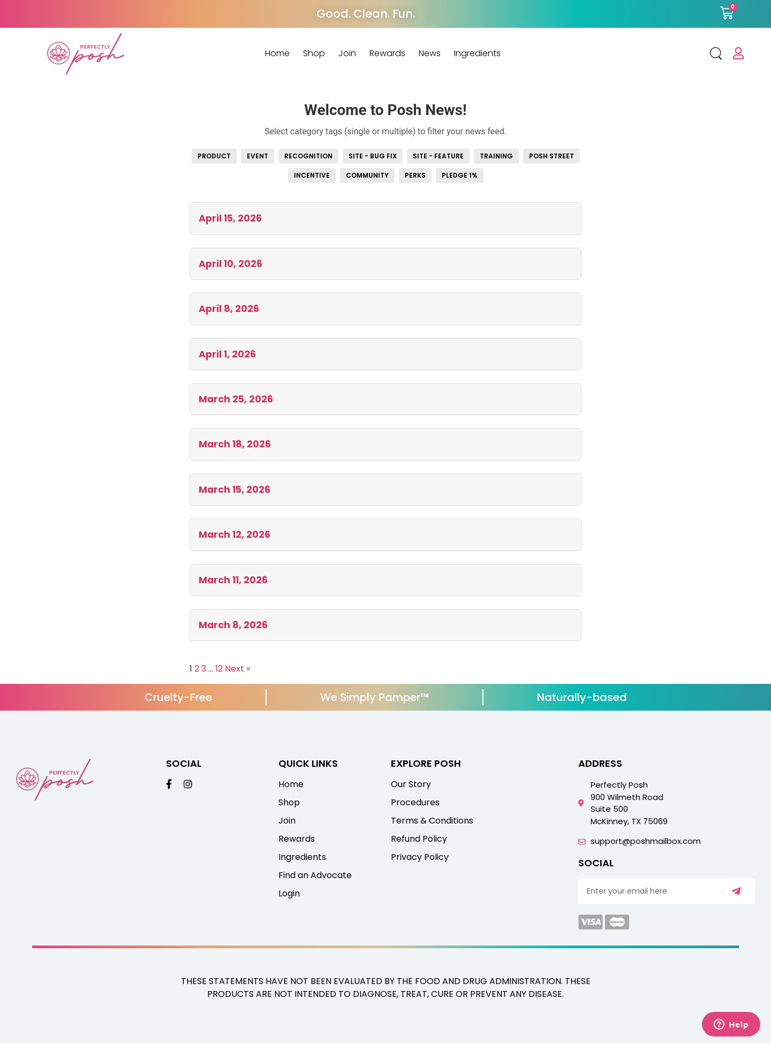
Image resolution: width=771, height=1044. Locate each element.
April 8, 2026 (229, 308)
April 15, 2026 (230, 218)
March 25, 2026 (236, 399)
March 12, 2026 (234, 534)
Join (347, 53)
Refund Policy (419, 839)
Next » (237, 668)
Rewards (387, 53)
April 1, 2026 (227, 354)
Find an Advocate (315, 875)
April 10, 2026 (230, 263)
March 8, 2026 (233, 625)
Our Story (411, 784)
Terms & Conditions (432, 821)
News (430, 53)
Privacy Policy (420, 857)
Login (289, 893)
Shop (314, 53)
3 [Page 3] (203, 668)
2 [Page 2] (196, 668)
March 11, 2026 (233, 580)
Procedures (415, 802)
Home (277, 53)
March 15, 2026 (234, 489)
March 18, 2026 (235, 444)
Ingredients (477, 53)
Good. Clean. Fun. (365, 13)
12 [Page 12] (219, 668)
